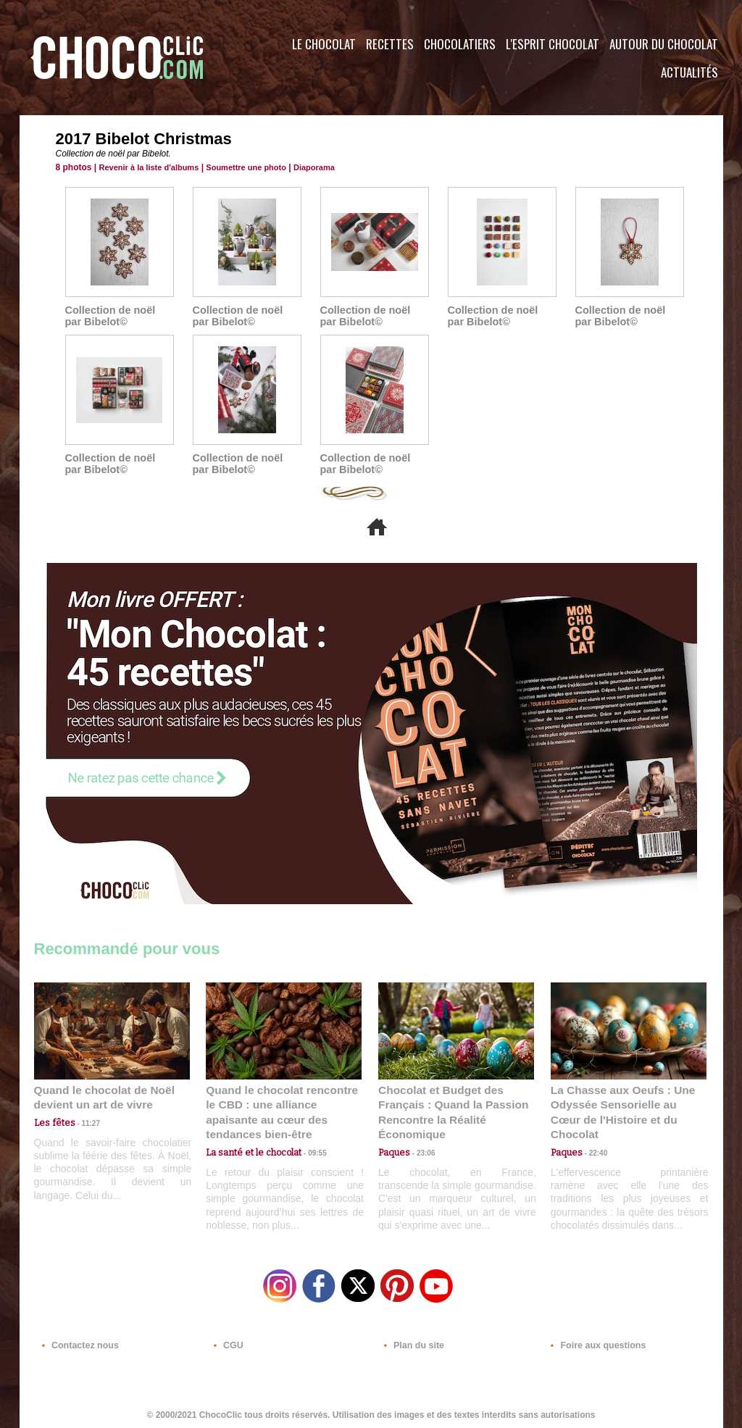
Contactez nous (78, 1340)
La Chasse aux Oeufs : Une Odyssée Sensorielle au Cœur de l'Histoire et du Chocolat (622, 1104)
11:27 (82, 1122)
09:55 (307, 1136)
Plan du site (412, 1340)
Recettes (390, 44)
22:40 (592, 1136)
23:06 (420, 1150)
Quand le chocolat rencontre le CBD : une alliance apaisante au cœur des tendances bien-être (282, 1104)
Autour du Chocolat (663, 44)
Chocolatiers (460, 44)
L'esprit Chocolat (552, 44)
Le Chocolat (324, 44)
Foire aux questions (594, 1340)
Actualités (689, 72)
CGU (226, 1340)
